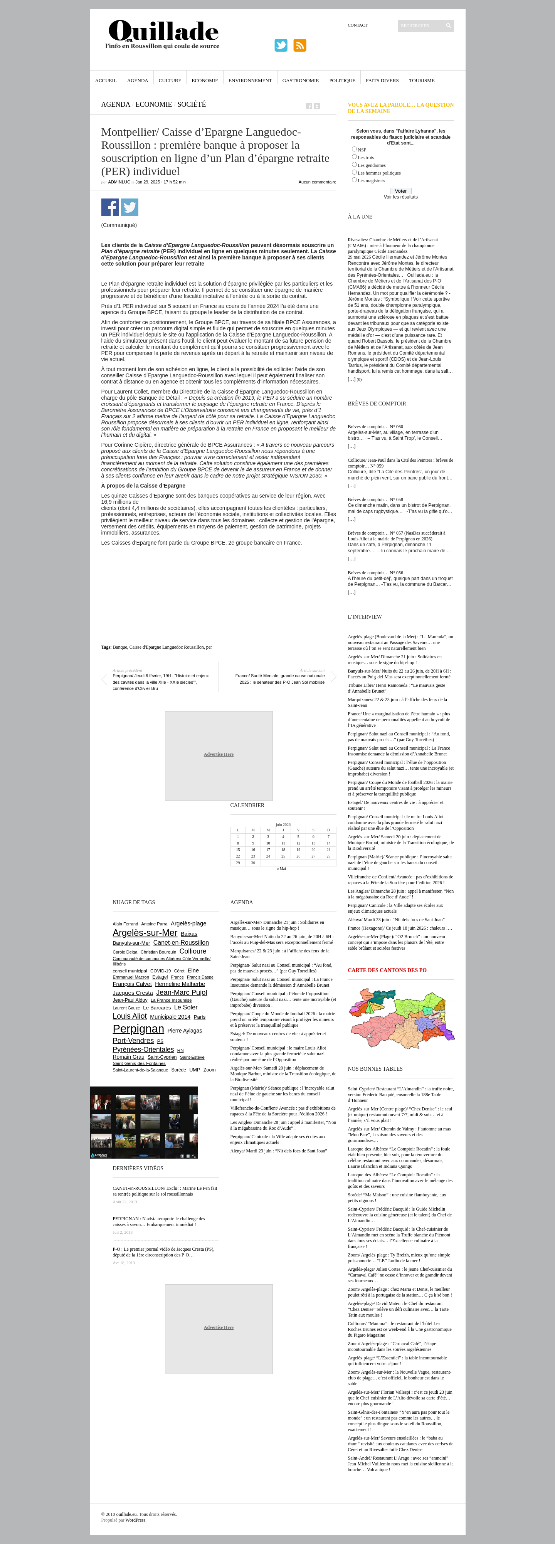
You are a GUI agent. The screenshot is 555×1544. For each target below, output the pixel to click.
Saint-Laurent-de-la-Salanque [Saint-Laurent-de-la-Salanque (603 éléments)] (140, 1070)
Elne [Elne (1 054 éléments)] (193, 970)
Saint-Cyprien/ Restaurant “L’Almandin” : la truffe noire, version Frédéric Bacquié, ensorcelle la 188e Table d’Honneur (401, 1094)
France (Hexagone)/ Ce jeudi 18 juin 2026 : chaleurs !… (400, 928)
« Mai (281, 868)
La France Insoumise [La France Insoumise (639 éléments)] (171, 1000)
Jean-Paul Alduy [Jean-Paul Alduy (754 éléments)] (130, 1000)
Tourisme (422, 80)
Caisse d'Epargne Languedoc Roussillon (167, 647)
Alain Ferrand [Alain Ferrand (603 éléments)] (125, 924)
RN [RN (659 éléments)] (180, 1050)
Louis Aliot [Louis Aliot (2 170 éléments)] (130, 1016)
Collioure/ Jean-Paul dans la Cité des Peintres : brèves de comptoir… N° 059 (401, 463)
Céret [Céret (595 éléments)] (179, 971)
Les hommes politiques (379, 173)
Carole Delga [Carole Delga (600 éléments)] (125, 952)
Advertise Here (219, 754)
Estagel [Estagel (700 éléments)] (160, 977)
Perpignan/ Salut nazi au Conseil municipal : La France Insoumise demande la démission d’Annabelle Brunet (399, 751)
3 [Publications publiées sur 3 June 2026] (268, 836)
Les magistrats (371, 180)
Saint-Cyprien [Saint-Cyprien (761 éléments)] (162, 1057)
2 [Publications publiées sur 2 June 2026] (253, 836)
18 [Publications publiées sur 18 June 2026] (283, 850)
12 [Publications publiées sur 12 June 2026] (298, 843)
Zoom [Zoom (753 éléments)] (210, 1070)
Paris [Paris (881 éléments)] (200, 1017)
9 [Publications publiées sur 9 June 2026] (253, 843)
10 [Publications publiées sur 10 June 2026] (268, 843)
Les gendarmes (372, 165)
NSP (362, 150)
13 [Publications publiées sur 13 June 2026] (313, 843)
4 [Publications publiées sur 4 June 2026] (283, 836)
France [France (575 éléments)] (177, 977)
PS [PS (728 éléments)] (160, 1041)
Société (192, 104)
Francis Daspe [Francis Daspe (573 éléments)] (200, 977)
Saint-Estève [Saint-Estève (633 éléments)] (192, 1057)
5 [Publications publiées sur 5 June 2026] (298, 836)
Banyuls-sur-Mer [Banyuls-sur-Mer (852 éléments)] (131, 943)
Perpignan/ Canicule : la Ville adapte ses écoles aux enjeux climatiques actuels (395, 908)
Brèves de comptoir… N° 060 (375, 426)
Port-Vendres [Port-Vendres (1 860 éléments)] (133, 1040)
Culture (170, 80)
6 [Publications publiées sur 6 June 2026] (313, 836)
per (209, 647)
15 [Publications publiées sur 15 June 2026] (238, 850)
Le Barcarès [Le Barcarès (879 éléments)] (157, 1008)
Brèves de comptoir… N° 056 (375, 572)
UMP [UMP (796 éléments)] (194, 1070)
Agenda (137, 80)
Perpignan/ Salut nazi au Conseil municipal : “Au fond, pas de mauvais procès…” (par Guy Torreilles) (399, 736)
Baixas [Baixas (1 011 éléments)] (189, 934)
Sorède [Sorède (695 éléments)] (179, 1070)
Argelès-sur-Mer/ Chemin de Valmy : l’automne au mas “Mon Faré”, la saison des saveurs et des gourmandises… (399, 1134)
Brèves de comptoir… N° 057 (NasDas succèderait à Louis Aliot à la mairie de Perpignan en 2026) (397, 536)
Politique (342, 80)
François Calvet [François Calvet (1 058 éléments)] (132, 984)
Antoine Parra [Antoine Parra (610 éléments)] (154, 924)
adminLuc (119, 182)
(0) (359, 379)
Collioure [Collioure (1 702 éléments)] (193, 951)
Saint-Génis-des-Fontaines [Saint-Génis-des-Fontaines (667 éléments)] (139, 1063)
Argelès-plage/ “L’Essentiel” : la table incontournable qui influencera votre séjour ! (397, 1360)
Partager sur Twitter (129, 207)
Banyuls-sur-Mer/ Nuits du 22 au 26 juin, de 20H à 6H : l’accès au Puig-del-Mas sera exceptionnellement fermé (399, 673)
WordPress (136, 1520)
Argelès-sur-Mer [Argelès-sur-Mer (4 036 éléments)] (145, 933)
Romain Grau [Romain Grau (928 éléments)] (129, 1057)
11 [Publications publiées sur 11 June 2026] (283, 843)
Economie (205, 80)
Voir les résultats (401, 197)
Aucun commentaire (317, 182)
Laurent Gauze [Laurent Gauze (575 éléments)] (126, 1008)
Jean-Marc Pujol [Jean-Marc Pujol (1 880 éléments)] (181, 992)
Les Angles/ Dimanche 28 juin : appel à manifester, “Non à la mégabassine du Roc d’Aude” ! (401, 894)
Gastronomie (301, 80)
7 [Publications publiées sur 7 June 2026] (329, 836)
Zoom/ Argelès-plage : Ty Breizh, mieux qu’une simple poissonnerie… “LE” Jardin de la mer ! (399, 1257)
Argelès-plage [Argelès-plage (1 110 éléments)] (189, 923)
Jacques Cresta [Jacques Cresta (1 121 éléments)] (133, 992)
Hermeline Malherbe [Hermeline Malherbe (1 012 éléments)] (180, 984)
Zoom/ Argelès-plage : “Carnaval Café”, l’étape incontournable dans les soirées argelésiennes (392, 1346)
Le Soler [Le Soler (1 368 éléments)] (186, 1007)
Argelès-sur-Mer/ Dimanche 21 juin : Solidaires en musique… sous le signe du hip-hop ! (395, 659)
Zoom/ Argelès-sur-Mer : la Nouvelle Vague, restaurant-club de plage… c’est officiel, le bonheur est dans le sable (400, 1377)
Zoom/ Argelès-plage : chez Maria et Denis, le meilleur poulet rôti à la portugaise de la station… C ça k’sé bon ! (400, 1292)
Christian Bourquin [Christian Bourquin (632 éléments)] (159, 952)
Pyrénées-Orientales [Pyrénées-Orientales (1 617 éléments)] (143, 1049)
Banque (120, 647)
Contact (358, 25)
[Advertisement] (219, 567)
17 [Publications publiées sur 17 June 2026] (268, 850)
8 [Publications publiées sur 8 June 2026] (238, 843)
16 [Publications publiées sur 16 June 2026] (253, 850)
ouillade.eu (126, 1514)
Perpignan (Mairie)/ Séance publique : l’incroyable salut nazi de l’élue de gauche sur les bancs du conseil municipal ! (400, 862)
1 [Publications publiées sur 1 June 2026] (238, 836)
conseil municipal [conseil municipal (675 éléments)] (130, 970)
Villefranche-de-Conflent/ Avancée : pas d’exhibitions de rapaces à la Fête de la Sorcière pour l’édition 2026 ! (400, 879)
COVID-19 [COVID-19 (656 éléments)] (160, 971)
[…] (352, 379)
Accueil (106, 80)
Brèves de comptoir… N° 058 (375, 499)
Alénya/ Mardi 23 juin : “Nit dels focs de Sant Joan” (396, 919)
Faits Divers (382, 80)
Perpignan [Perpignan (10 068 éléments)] (139, 1028)
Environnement (250, 80)
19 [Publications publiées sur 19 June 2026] (298, 850)
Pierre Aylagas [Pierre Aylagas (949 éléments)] (185, 1031)
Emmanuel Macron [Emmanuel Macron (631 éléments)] (131, 977)
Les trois (366, 157)
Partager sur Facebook (110, 207)
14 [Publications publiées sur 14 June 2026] (328, 843)
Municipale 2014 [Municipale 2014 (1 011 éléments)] (170, 1017)
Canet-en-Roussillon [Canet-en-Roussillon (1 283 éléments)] (181, 942)
